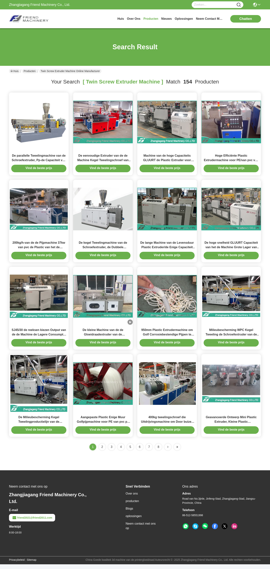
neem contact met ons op (210, 18)
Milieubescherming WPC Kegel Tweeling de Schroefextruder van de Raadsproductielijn (231, 338)
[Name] (238, 4)
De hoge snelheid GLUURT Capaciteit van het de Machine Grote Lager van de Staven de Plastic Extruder (231, 250)
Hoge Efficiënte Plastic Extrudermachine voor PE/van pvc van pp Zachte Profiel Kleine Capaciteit (231, 161)
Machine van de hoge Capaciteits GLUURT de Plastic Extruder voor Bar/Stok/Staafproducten (167, 161)
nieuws (166, 18)
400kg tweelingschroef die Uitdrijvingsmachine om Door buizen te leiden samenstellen (167, 426)
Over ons (132, 498)
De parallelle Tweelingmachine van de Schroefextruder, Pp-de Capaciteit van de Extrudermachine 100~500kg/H (39, 161)
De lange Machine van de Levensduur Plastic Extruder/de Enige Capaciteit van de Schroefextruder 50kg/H (167, 250)
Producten (30, 71)
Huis (120, 18)
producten (150, 18)
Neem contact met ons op (141, 530)
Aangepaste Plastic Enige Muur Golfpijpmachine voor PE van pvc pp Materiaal (103, 426)
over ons (133, 18)
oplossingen (184, 18)
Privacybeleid (17, 564)
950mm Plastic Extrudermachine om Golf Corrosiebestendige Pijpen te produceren (167, 338)
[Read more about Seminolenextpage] (167, 451)
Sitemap (31, 564)
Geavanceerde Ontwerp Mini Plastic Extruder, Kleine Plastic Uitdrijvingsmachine (231, 426)
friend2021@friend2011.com (32, 522)
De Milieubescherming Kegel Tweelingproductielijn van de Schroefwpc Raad (38, 426)
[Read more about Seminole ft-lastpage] (177, 451)
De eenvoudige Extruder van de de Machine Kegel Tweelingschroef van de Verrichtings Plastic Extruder (103, 161)
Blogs (129, 513)
